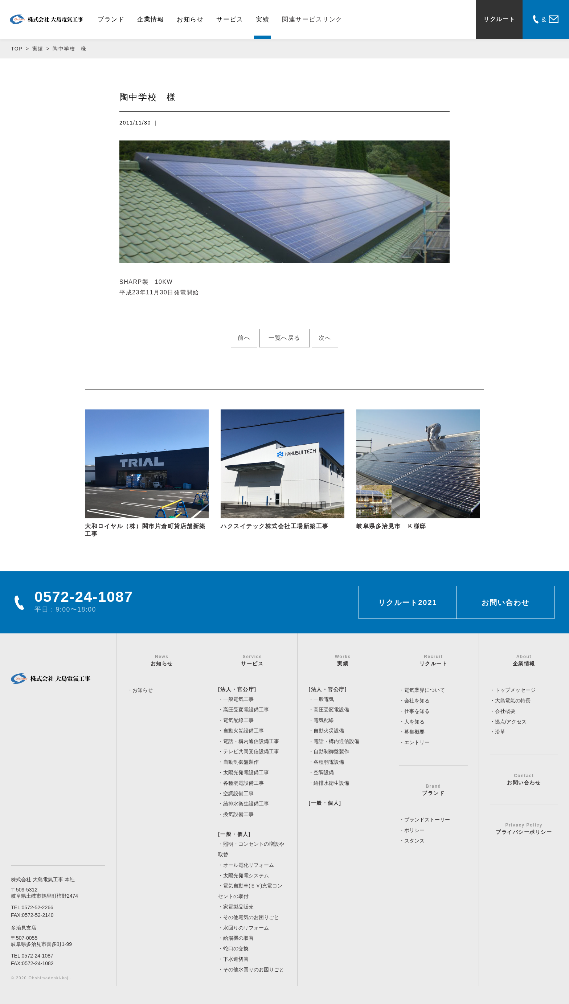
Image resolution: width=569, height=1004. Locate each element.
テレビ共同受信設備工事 (251, 751)
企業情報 (150, 19)
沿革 (500, 732)
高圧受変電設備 (331, 710)
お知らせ (190, 19)
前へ (244, 338)
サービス (229, 19)
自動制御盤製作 (241, 762)
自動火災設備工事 (243, 731)
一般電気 (324, 699)
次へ (325, 338)
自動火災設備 (329, 731)
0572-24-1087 (37, 956)
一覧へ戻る (284, 338)
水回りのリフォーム (246, 928)
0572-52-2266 (37, 907)
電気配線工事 (238, 720)
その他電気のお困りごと (251, 917)
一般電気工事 (238, 699)
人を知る (414, 722)
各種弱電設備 (329, 762)
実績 (262, 19)
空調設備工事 (238, 793)
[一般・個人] (234, 834)
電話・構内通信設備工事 (251, 741)
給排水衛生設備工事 (246, 804)
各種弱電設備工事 (243, 783)
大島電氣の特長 (513, 700)
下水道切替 (236, 959)
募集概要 (414, 732)
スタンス (414, 841)
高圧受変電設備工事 (246, 710)
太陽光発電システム (246, 875)
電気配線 (324, 720)
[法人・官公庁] (237, 689)
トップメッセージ (515, 690)
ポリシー (414, 830)
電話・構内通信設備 (336, 741)
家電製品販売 (238, 907)
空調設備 (324, 772)
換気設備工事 (238, 814)
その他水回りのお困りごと (253, 969)
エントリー (417, 742)
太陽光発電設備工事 (246, 772)
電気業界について (424, 690)
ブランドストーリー (427, 820)
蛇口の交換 (236, 948)
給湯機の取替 (238, 938)
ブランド (111, 19)
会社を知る (417, 700)
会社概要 (505, 711)
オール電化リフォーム (248, 865)
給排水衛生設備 (331, 783)
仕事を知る (417, 711)
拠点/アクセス (511, 722)
